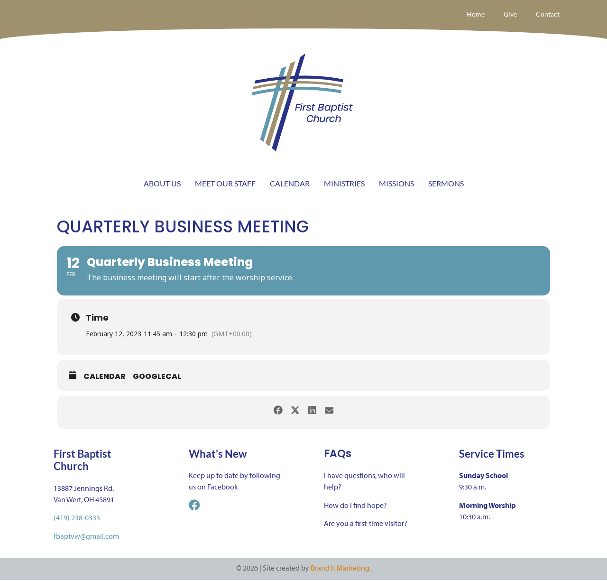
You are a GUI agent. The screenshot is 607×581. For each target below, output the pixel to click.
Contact (546, 14)
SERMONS (446, 184)
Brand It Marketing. (341, 568)
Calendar (104, 377)
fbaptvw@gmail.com (86, 536)
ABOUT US (162, 184)
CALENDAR (290, 184)
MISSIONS (396, 184)
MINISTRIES (344, 184)
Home (470, 14)
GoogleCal (157, 377)
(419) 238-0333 (77, 518)
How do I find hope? (355, 505)
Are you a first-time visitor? (365, 524)
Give (506, 14)
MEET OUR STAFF (225, 184)
